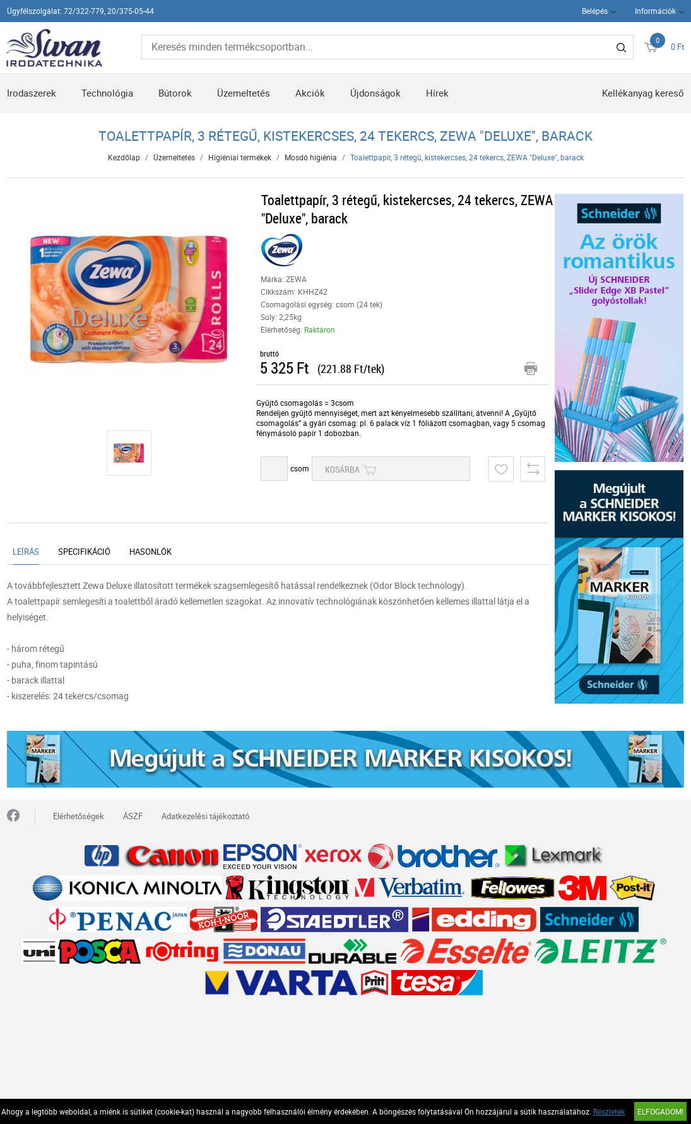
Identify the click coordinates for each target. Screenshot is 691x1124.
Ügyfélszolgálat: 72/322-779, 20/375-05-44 (80, 11)
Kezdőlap (124, 157)
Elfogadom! (660, 1111)
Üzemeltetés (243, 92)
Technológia (107, 92)
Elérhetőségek (78, 816)
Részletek (609, 1111)
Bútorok (175, 92)
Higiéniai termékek (239, 157)
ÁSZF (133, 816)
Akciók (310, 92)
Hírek (437, 92)
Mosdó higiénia (311, 157)
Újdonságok (375, 92)
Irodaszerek (31, 92)
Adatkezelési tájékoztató (205, 816)
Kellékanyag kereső (643, 92)
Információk (655, 11)
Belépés (595, 11)
